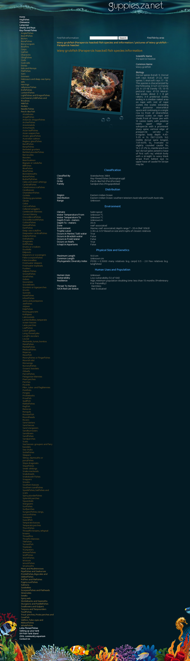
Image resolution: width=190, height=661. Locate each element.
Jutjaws (26, 306)
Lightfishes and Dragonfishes (35, 95)
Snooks (26, 482)
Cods (23, 60)
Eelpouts (27, 252)
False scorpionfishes (33, 258)
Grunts (26, 290)
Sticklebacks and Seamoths (34, 601)
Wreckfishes (29, 563)
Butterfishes (29, 177)
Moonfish (27, 355)
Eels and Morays (28, 68)
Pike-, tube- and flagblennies (36, 387)
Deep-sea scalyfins (32, 231)
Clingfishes (26, 58)
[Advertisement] (115, 25)
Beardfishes (27, 36)
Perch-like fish (28, 112)
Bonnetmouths (30, 174)
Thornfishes (28, 528)
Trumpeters (28, 550)
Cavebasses (28, 190)
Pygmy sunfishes (29, 582)
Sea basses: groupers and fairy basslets (37, 446)
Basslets (27, 158)
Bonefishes (26, 41)
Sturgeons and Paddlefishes (34, 604)
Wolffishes (28, 555)
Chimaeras (24, 22)
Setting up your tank (29, 631)
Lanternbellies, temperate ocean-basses (35, 321)
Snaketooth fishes (31, 477)
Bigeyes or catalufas (32, 163)
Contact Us (24, 639)
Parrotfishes (29, 374)
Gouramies (28, 282)
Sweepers (27, 517)
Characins (26, 55)
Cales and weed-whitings (35, 182)
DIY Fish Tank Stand (28, 634)
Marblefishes (29, 347)
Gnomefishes (29, 274)
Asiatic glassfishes (32, 136)
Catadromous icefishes (34, 187)
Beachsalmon (29, 160)
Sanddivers (28, 433)
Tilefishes (27, 542)
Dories (24, 66)
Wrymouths (28, 566)
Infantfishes (28, 298)
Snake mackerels (31, 471)
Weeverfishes (29, 552)
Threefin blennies (31, 539)
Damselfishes (29, 225)
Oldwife (26, 371)
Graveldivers (29, 285)
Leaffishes (28, 328)
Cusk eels (25, 63)
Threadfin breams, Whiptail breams (35, 532)
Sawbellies (26, 588)
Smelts (24, 596)
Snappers (27, 479)
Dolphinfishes (29, 236)
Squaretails (28, 501)
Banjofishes (28, 147)
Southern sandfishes (33, 488)
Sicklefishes (28, 452)
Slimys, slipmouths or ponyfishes (33, 459)
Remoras (27, 409)
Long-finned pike (31, 333)
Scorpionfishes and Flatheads (35, 590)
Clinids (26, 201)
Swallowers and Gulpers (32, 607)
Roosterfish (28, 415)
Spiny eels (26, 598)
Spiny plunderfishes (32, 496)
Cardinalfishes (29, 185)
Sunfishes (27, 506)
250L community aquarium (32, 636)
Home (22, 17)
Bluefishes (28, 168)
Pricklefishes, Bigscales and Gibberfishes (34, 575)
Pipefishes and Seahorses (33, 571)
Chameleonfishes (31, 193)
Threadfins (28, 536)
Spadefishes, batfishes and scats (36, 492)
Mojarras (27, 352)
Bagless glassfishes (32, 141)
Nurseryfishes (29, 366)
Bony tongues (28, 44)
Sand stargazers (30, 428)
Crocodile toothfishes (33, 220)
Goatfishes (28, 277)
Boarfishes (28, 171)
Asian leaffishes (30, 131)
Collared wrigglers (31, 209)
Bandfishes (28, 144)
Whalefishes (27, 625)
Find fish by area (155, 38)
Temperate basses (31, 523)
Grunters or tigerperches (35, 287)
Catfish (24, 52)
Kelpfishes (28, 309)
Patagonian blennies (32, 377)
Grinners (25, 76)
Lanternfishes (28, 93)
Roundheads (29, 417)
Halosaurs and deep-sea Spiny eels (35, 80)
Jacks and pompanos (33, 301)
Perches (26, 382)
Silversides (26, 593)
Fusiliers (27, 268)
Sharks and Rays (27, 28)
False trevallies (30, 260)
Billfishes (27, 166)
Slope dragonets (31, 463)
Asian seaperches (31, 133)
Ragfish (26, 406)
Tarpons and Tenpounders (33, 609)
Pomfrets (27, 390)
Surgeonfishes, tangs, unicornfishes (33, 513)
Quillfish (27, 401)
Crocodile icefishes (32, 217)
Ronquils (27, 412)
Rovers (26, 420)
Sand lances (28, 425)
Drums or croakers (31, 247)
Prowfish (27, 398)
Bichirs (24, 39)
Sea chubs (28, 450)
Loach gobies (29, 331)
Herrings (25, 85)
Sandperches (29, 439)
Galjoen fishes (29, 271)
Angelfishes (28, 117)
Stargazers (28, 504)
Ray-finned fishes (28, 30)
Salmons (25, 585)
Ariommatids (29, 125)
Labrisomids (28, 317)
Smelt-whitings (30, 469)
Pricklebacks (29, 396)
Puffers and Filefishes (31, 579)
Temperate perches (32, 525)
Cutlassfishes (29, 222)
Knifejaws (27, 314)
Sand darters (29, 423)
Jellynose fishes (28, 87)
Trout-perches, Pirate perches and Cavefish (37, 616)
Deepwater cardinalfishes (35, 233)
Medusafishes (29, 350)
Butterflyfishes (30, 179)
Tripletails (27, 547)
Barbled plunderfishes (33, 152)
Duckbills (27, 250)
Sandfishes (28, 436)
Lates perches (29, 325)
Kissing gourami (30, 312)
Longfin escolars (31, 336)
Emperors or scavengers (34, 255)
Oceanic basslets (31, 369)
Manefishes (28, 344)
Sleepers (27, 455)
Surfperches (28, 509)
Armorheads (29, 128)
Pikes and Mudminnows (32, 569)
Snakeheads (28, 474)
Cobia (25, 204)
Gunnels (27, 293)
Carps (24, 49)
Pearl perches (29, 379)
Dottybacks (28, 239)
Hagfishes (24, 20)
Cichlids (26, 195)
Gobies (26, 279)
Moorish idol (28, 360)
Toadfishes (26, 612)
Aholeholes (28, 114)
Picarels (26, 385)
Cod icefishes (29, 206)
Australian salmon (31, 139)
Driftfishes (28, 244)
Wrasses (27, 561)
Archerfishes (29, 122)
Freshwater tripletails (33, 266)
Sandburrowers (30, 431)
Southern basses (31, 485)
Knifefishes (26, 90)
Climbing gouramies (32, 198)
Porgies (26, 393)
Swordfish (28, 520)
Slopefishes (28, 466)
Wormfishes (28, 558)
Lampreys (24, 25)
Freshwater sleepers (32, 263)
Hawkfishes (28, 296)
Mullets (24, 106)
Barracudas (28, 155)
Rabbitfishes (29, 404)
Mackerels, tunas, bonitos (35, 341)
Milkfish (25, 103)
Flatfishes (26, 71)
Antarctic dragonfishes (34, 120)
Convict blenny (30, 214)
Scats (25, 442)
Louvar (26, 339)
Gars (23, 74)
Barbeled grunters (31, 149)
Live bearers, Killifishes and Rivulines (34, 99)
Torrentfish (28, 544)
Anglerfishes (27, 33)
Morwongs (28, 363)
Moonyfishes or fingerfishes (36, 358)
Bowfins (25, 47)
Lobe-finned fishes (28, 628)
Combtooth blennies (32, 212)
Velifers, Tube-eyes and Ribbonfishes (32, 621)
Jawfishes (27, 304)
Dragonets (28, 241)
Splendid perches (31, 498)
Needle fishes (27, 109)
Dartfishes (28, 228)
